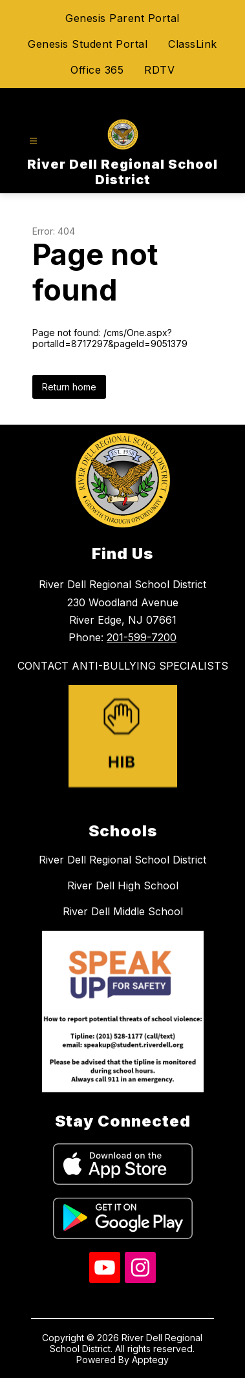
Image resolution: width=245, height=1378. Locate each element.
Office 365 (96, 69)
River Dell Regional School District (122, 859)
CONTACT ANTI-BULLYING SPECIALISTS (122, 665)
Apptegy (150, 1359)
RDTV (159, 69)
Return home (69, 386)
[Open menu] (33, 141)
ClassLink (192, 43)
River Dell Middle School (123, 911)
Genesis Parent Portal (122, 18)
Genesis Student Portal (87, 43)
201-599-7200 (141, 637)
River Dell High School (122, 885)
